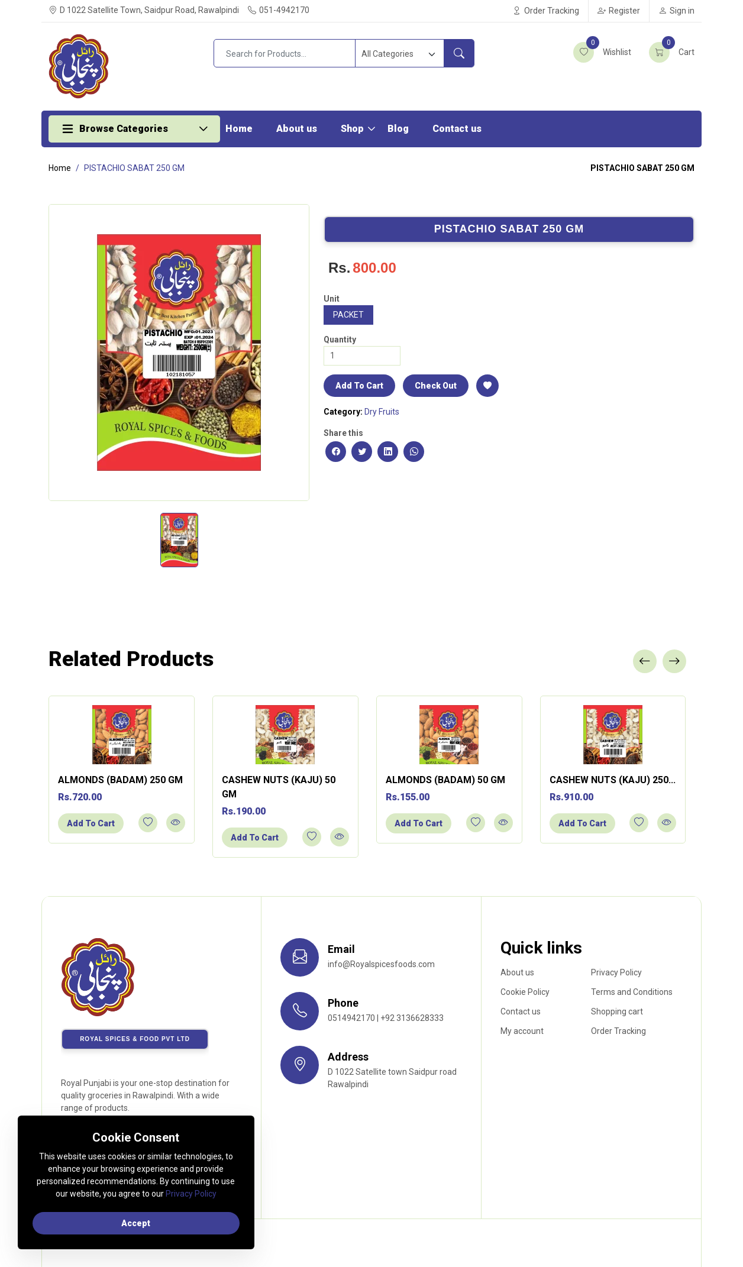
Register (618, 11)
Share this (343, 433)
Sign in (676, 11)
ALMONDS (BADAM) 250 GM (120, 780)
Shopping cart (617, 1011)
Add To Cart (359, 385)
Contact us (457, 128)
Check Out (436, 385)
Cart (671, 52)
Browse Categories (123, 128)
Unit (332, 298)
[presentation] (645, 661)
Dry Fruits (381, 411)
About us (296, 128)
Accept (136, 1223)
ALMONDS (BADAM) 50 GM (445, 780)
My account (522, 1031)
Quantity (340, 339)
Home (239, 128)
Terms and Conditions (632, 992)
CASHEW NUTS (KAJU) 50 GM (278, 787)
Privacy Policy (616, 972)
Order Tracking (546, 11)
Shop (352, 128)
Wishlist (602, 52)
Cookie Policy (525, 992)
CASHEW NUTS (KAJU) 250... (613, 780)
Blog (398, 128)
